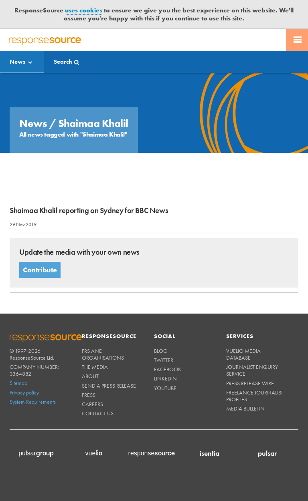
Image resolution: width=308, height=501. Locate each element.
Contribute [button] (40, 269)
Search (63, 62)
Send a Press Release (109, 385)
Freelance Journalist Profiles (254, 396)
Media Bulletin (245, 408)
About (90, 376)
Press (88, 394)
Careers (92, 404)
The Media (95, 366)
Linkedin (165, 378)
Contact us (97, 413)
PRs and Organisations (103, 354)
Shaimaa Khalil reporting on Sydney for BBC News (89, 210)
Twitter (163, 360)
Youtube (165, 388)
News (18, 62)
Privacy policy (24, 392)
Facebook (167, 369)
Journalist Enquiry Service (252, 370)
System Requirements (33, 401)
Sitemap (18, 382)
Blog (161, 350)
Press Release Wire (250, 383)
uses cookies (83, 10)
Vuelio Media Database (243, 354)
